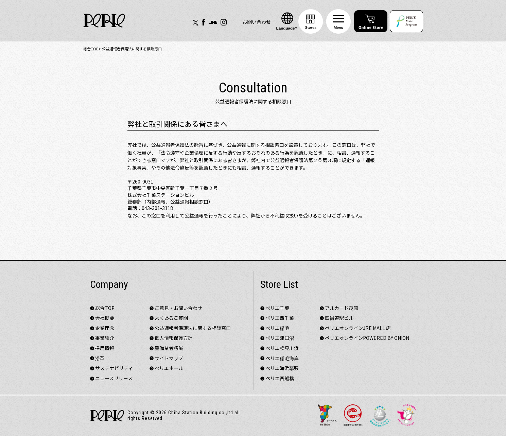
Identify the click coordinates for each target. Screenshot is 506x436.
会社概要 (104, 318)
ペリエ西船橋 (279, 378)
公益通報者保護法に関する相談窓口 (193, 328)
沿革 (100, 358)
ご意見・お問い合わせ (178, 308)
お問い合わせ (256, 21)
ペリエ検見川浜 (282, 348)
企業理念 (104, 328)
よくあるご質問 (171, 318)
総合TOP (90, 48)
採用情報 (104, 348)
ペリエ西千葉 (279, 318)
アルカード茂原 (341, 308)
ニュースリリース (114, 378)
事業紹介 (104, 338)
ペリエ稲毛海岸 (282, 358)
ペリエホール (169, 368)
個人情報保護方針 (174, 338)
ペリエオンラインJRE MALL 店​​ (358, 328)
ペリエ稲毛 (277, 328)
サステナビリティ (114, 368)
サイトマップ (169, 358)
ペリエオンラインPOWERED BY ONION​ (367, 338)
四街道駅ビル (339, 318)
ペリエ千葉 (277, 308)
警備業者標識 (169, 348)
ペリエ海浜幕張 (282, 368)
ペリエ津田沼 (279, 338)
